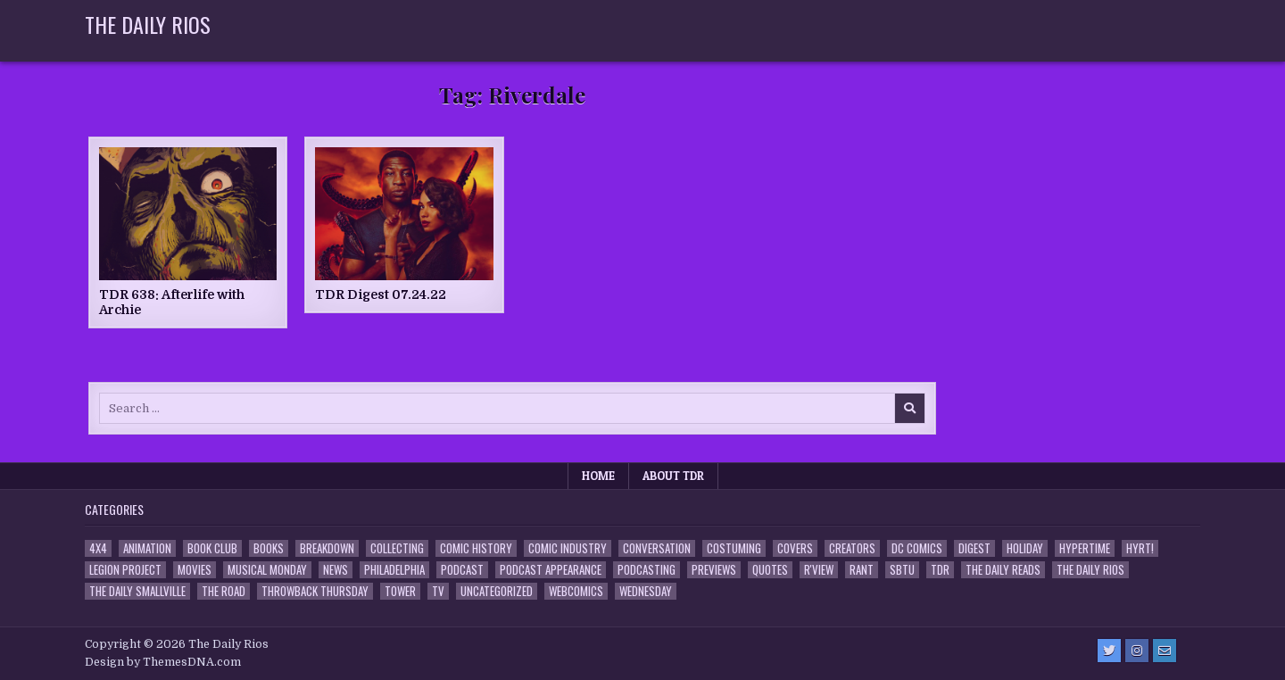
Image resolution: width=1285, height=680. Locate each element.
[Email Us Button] (1164, 650)
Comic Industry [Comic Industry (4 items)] (567, 548)
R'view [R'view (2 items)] (818, 569)
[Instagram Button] (1136, 650)
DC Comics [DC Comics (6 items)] (916, 548)
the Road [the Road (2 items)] (223, 591)
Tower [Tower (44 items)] (400, 591)
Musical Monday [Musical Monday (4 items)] (267, 569)
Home (598, 476)
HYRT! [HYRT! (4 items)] (1140, 548)
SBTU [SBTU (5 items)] (902, 569)
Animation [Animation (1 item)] (147, 548)
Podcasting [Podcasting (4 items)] (647, 569)
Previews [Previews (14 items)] (714, 569)
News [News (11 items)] (335, 569)
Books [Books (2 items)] (268, 548)
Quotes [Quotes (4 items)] (770, 569)
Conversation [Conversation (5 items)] (657, 548)
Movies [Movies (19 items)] (194, 569)
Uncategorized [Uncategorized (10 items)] (496, 591)
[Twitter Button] (1109, 650)
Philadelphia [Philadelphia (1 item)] (394, 569)
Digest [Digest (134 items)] (974, 548)
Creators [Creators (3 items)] (852, 548)
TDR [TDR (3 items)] (940, 569)
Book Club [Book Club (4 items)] (212, 548)
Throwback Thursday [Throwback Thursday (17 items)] (315, 591)
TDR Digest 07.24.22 (380, 294)
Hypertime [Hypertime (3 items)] (1084, 548)
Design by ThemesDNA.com (163, 662)
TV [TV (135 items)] (438, 591)
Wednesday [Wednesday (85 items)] (645, 591)
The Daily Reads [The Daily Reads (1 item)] (1003, 569)
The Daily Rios (148, 24)
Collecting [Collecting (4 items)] (397, 548)
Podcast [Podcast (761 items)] (462, 569)
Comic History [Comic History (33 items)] (476, 548)
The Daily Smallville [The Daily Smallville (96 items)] (137, 591)
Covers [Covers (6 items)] (795, 548)
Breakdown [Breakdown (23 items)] (327, 548)
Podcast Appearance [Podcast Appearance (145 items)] (550, 569)
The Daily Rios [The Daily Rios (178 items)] (1090, 569)
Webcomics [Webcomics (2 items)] (576, 591)
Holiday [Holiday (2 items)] (1025, 548)
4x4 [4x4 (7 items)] (98, 548)
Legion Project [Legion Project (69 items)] (125, 569)
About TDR (673, 476)
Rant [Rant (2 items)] (862, 569)
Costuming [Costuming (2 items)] (734, 548)
